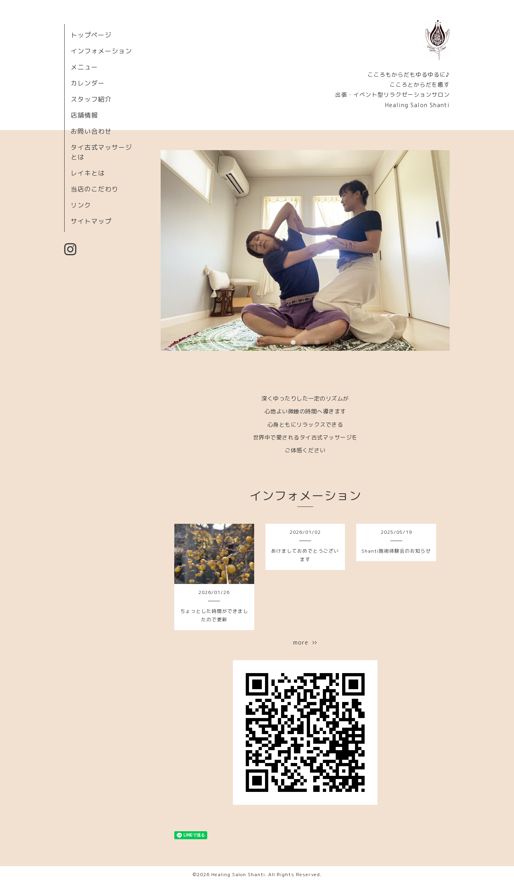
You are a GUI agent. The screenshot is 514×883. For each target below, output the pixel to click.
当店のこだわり (94, 189)
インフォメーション (101, 51)
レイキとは (88, 173)
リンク (81, 205)
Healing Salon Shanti (238, 874)
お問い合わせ (91, 131)
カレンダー (88, 83)
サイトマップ (91, 221)
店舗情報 (84, 115)
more (305, 642)
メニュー (84, 67)
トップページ (91, 35)
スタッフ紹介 (91, 99)
